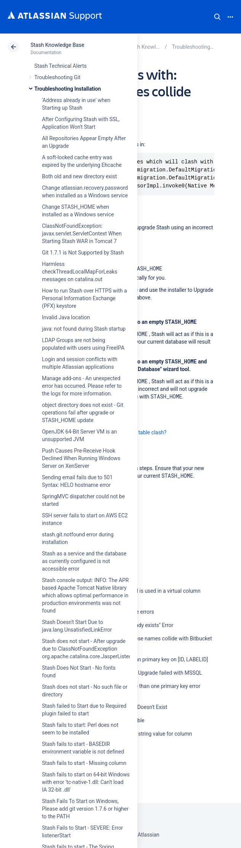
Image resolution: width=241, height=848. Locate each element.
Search (217, 17)
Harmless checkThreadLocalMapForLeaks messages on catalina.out (79, 271)
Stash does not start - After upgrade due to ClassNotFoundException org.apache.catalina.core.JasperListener (89, 648)
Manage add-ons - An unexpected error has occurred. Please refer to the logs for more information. (82, 386)
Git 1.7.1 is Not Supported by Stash (83, 253)
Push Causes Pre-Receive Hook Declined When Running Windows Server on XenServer (81, 458)
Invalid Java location (66, 317)
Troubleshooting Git (57, 77)
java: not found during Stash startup (83, 329)
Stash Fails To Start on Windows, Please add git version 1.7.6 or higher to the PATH (85, 808)
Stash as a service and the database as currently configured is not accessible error (84, 561)
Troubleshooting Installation (67, 89)
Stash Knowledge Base (57, 45)
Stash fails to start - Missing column (84, 763)
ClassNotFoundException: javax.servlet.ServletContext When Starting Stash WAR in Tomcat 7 (82, 233)
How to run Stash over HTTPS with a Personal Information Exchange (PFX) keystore (84, 298)
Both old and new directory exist (79, 176)
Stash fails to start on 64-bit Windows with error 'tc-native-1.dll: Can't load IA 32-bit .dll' (86, 782)
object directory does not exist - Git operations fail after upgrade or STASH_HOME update (82, 412)
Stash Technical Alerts (60, 66)
